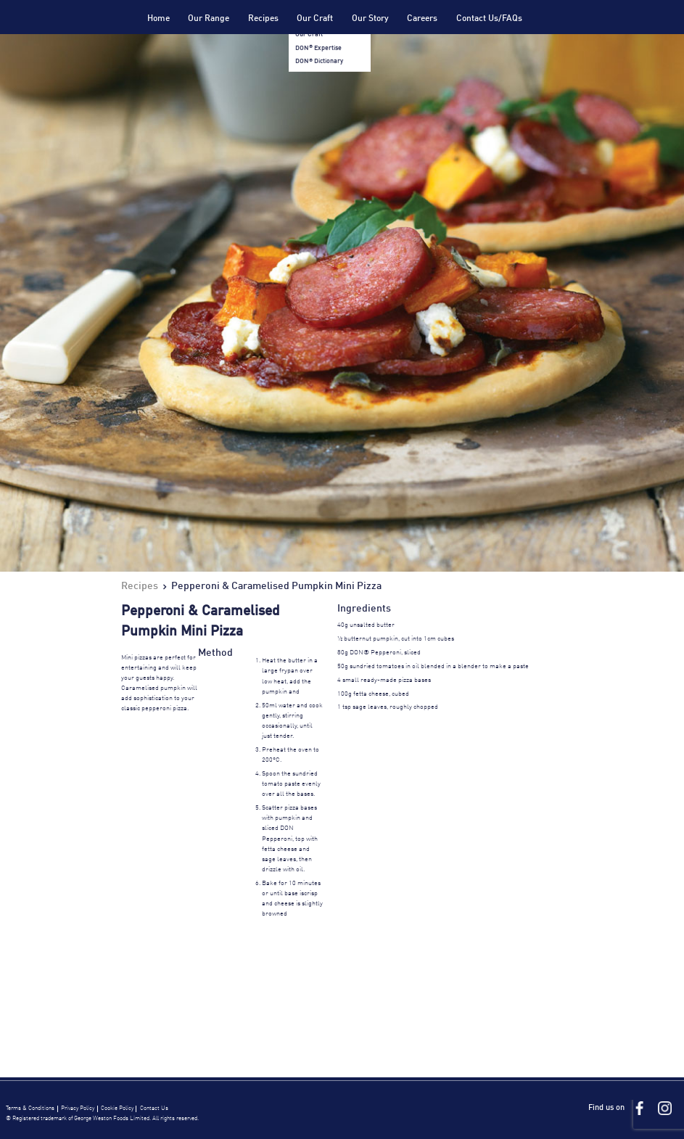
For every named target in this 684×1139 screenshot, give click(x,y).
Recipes (263, 19)
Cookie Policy (117, 1108)
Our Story (370, 19)
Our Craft (315, 19)
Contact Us (154, 1108)
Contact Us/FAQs (489, 19)
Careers (422, 19)
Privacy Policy (77, 1108)
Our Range (208, 19)
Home (158, 19)
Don (87, 34)
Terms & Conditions (30, 1108)
